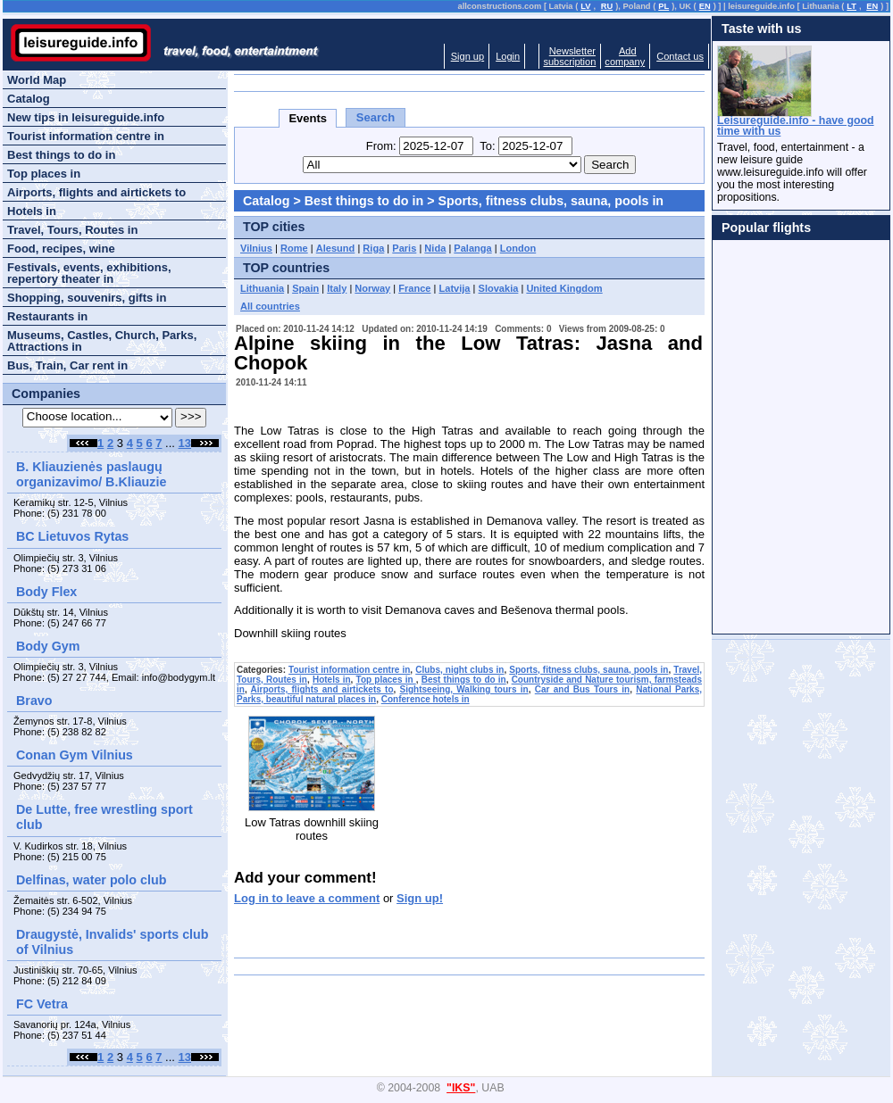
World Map (36, 80)
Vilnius (256, 248)
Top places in (386, 679)
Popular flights (766, 227)
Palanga (472, 248)
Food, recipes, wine (61, 248)
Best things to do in (364, 201)
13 (185, 443)
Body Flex (46, 592)
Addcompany (625, 56)
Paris (404, 248)
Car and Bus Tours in (582, 689)
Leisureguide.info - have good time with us (795, 125)
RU (607, 6)
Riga (373, 248)
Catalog (266, 201)
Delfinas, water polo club (91, 880)
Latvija (455, 288)
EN (705, 6)
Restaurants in (47, 316)
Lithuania (262, 288)
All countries (270, 306)
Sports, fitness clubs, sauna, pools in (550, 201)
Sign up (467, 56)
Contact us (680, 56)
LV (585, 6)
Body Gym (48, 646)
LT (851, 6)
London (518, 248)
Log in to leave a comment (307, 898)
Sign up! (419, 898)
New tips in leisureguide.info (85, 117)
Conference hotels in (425, 699)
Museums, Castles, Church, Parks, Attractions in (101, 340)
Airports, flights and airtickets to (322, 689)
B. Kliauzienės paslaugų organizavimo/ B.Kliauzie (91, 474)
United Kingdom (564, 288)
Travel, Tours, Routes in (72, 229)
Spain (305, 288)
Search (375, 117)
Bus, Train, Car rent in (67, 365)
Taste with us (762, 28)
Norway (372, 288)
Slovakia (499, 288)
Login (508, 56)
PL (663, 6)
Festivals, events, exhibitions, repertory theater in (89, 273)
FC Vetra (42, 1004)
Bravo (34, 700)
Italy (336, 288)
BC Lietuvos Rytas (72, 536)
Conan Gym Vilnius (74, 755)
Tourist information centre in (349, 670)
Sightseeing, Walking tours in (464, 689)
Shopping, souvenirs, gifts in (86, 297)
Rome (294, 248)
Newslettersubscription (569, 56)
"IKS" (460, 1088)
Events (307, 118)
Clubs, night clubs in (459, 670)
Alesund (335, 248)
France (414, 288)
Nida (435, 248)
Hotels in (332, 679)
